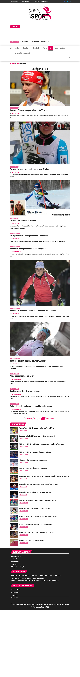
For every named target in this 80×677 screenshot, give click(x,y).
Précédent (28, 419)
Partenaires (14, 564)
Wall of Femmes (45, 1)
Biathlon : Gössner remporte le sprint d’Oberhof (29, 110)
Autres (63, 48)
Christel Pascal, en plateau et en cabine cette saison (31, 406)
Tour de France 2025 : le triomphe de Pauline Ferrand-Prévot (37, 428)
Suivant (52, 419)
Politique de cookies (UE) (17, 567)
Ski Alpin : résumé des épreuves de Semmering (29, 235)
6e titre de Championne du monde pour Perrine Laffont (35, 524)
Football (26, 48)
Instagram (70, 1)
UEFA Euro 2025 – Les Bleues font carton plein (33, 468)
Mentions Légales (15, 559)
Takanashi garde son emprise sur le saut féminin (29, 169)
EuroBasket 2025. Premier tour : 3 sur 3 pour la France (35, 492)
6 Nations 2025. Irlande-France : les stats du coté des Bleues (37, 500)
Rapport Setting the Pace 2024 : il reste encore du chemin (36, 532)
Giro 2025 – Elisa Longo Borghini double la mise (33, 460)
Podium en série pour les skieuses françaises (28, 248)
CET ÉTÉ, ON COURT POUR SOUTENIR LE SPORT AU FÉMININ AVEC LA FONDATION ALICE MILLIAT (35, 581)
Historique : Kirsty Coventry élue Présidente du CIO (34, 508)
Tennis (45, 48)
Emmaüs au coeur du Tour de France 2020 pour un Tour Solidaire (27, 578)
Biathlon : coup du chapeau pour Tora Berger (28, 361)
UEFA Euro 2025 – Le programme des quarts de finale (39, 42)
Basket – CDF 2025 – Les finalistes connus (32, 540)
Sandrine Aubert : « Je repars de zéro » (25, 391)
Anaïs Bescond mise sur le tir (22, 376)
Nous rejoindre (15, 561)
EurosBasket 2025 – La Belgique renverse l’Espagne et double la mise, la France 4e (44, 476)
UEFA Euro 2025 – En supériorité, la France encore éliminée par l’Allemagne (41, 444)
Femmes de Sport (15, 1)
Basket (18, 48)
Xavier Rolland (16, 113)
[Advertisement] (40, 34)
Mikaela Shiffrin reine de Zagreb (23, 220)
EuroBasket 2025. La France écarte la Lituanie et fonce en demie (38, 484)
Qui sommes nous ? (16, 556)
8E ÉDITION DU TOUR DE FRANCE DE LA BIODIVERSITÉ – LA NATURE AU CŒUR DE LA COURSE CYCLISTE (36, 575)
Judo (56, 48)
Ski (51, 48)
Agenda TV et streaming (23, 53)
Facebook (64, 1)
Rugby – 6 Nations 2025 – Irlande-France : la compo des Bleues (38, 516)
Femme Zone (35, 1)
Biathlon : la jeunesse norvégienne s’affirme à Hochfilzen (33, 310)
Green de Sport (26, 1)
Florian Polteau (16, 251)
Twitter (67, 1)
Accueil (12, 63)
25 (47, 419)
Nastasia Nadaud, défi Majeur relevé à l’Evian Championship (37, 436)
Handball (36, 48)
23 (39, 419)
